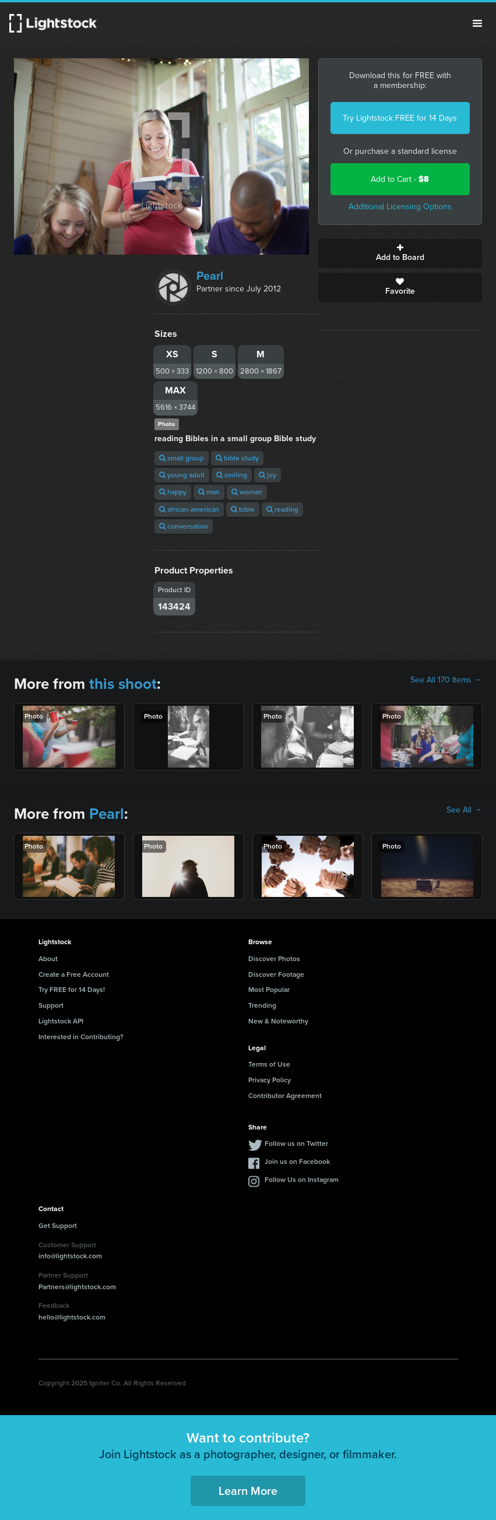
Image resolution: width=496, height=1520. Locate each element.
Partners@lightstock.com (77, 1287)
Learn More (248, 1491)
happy (173, 492)
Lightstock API (60, 1021)
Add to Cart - (400, 179)
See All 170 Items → (446, 680)
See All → (464, 810)
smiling (231, 475)
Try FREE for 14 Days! (71, 989)
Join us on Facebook (297, 1161)
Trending (262, 1005)
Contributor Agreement (285, 1095)
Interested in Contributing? (81, 1037)
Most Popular (269, 989)
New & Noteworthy (278, 1021)
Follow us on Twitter (296, 1143)
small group (181, 458)
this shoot (123, 684)
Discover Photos (274, 958)
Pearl (209, 275)
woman (246, 492)
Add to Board (400, 253)
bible (243, 509)
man (209, 492)
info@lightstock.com (70, 1256)
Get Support (57, 1225)
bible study (237, 458)
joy (267, 475)
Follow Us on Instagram (302, 1179)
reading (282, 509)
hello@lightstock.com (71, 1317)
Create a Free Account (73, 974)
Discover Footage (276, 974)
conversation (183, 526)
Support (51, 1005)
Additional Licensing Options (400, 206)
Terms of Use (269, 1064)
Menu (477, 23)
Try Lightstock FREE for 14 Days (400, 118)
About (48, 958)
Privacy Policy (269, 1080)
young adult (182, 475)
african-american (189, 509)
